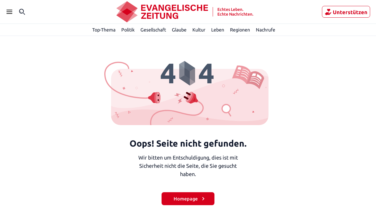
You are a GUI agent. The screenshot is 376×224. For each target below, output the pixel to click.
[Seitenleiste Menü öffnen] (9, 11)
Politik (128, 29)
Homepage (185, 198)
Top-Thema (104, 29)
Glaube (179, 29)
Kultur (199, 29)
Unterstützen (348, 12)
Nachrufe (265, 29)
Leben (217, 29)
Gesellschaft (153, 29)
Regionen (240, 29)
